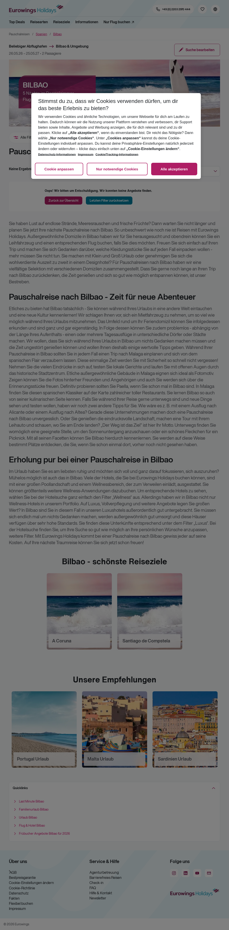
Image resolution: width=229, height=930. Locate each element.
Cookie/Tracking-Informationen (116, 154)
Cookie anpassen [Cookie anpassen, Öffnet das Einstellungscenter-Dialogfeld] (59, 169)
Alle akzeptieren (174, 169)
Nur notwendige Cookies (117, 169)
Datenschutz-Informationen (57, 154)
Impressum (85, 154)
